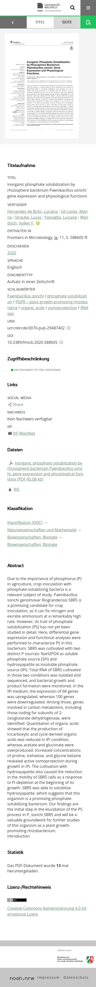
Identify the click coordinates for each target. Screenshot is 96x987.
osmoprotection (62, 307)
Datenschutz (76, 977)
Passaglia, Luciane (60, 217)
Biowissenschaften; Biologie (32, 537)
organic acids (32, 307)
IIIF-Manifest (24, 433)
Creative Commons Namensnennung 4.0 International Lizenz (47, 911)
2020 (11, 253)
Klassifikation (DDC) (25, 522)
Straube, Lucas (28, 217)
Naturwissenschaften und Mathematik (42, 530)
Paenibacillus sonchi (25, 296)
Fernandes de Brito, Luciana (32, 211)
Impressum (48, 977)
